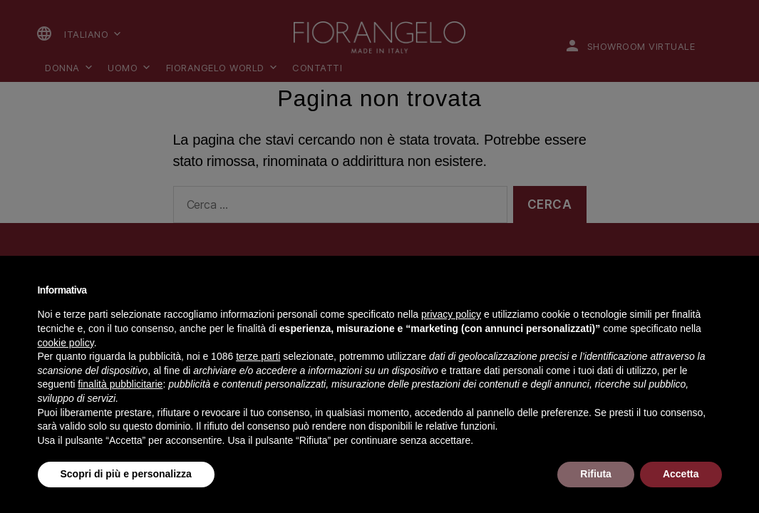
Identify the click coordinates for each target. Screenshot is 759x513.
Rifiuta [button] (595, 474)
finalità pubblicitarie (120, 384)
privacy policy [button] (451, 314)
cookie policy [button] (66, 342)
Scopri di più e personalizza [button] (126, 474)
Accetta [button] (681, 474)
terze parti (258, 356)
